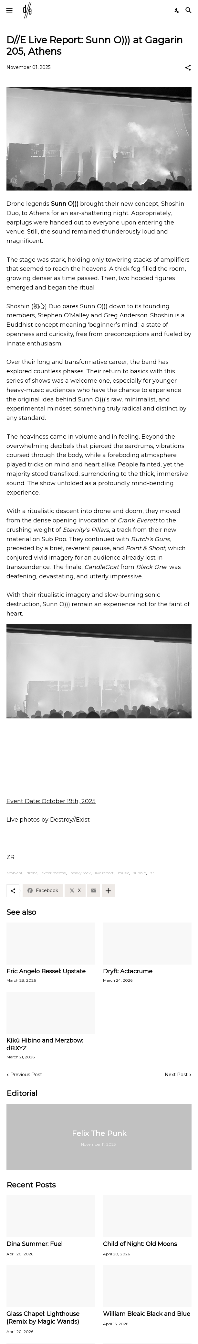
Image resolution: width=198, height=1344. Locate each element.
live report (104, 872)
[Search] (189, 10)
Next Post (176, 1074)
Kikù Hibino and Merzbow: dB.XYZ (44, 1044)
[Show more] (108, 890)
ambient (14, 872)
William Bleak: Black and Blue (146, 1313)
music (123, 872)
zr (152, 872)
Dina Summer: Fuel (34, 1244)
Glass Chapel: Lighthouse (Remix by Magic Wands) (42, 1317)
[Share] (188, 67)
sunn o (139, 872)
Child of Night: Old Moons (140, 1244)
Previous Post (26, 1074)
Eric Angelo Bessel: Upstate (46, 971)
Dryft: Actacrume (127, 971)
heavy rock (80, 872)
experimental (54, 872)
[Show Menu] (9, 10)
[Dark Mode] (177, 10)
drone (32, 872)
